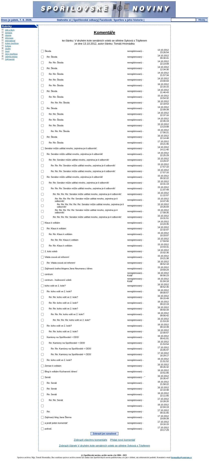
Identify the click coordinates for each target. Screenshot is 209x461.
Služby (8, 49)
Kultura (8, 46)
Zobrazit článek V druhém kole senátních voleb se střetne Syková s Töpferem (104, 445)
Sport (7, 51)
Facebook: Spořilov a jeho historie (121, 19)
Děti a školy (10, 30)
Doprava (8, 33)
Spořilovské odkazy (85, 19)
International (10, 41)
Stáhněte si (64, 19)
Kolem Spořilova (12, 43)
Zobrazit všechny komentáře (90, 439)
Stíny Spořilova (11, 54)
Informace (9, 38)
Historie (8, 35)
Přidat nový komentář (122, 439)
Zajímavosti (9, 59)
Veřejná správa (11, 57)
